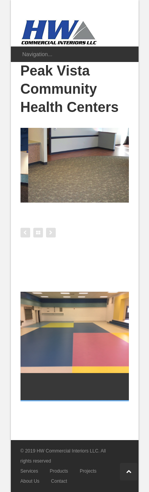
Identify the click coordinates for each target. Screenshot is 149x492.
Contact (59, 481)
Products (59, 471)
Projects (88, 471)
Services (29, 471)
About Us (30, 481)
